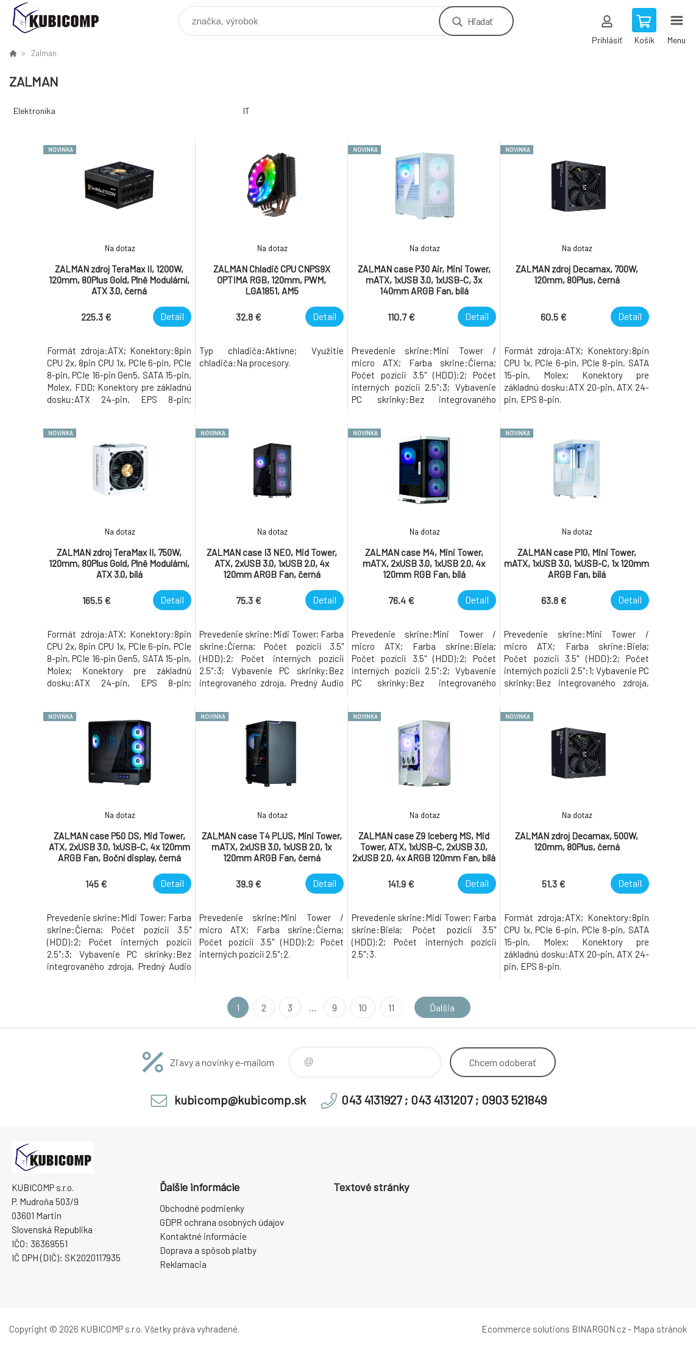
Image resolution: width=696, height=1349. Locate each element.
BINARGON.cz (599, 1328)
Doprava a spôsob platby (208, 1250)
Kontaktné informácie (203, 1236)
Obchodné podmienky (202, 1208)
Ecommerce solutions (525, 1328)
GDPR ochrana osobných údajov (222, 1222)
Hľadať (479, 21)
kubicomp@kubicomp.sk (240, 1099)
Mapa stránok (660, 1328)
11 (391, 1007)
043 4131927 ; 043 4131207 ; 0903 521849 (444, 1099)
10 (362, 1007)
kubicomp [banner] (63, 18)
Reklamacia (183, 1264)
